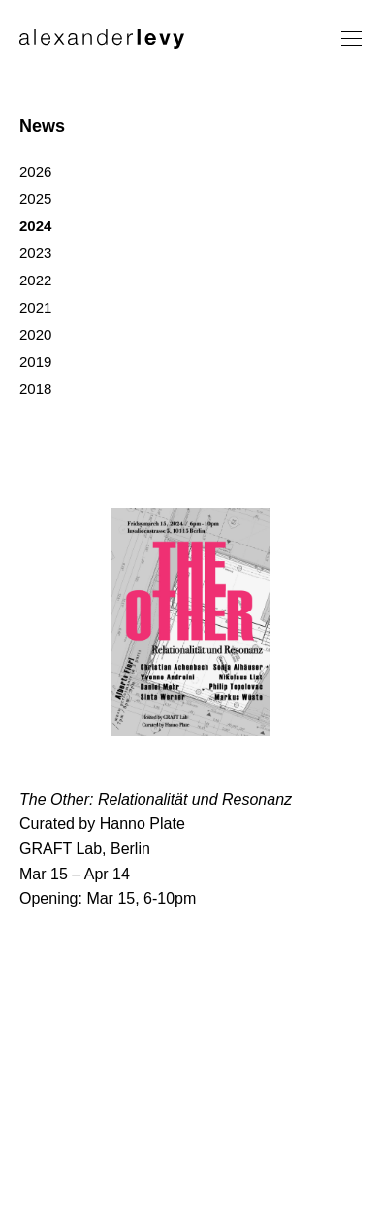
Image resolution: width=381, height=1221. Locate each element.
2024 (35, 225)
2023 (35, 253)
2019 (35, 361)
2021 (35, 307)
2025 (35, 198)
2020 (35, 334)
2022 (35, 280)
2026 (35, 171)
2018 (35, 388)
